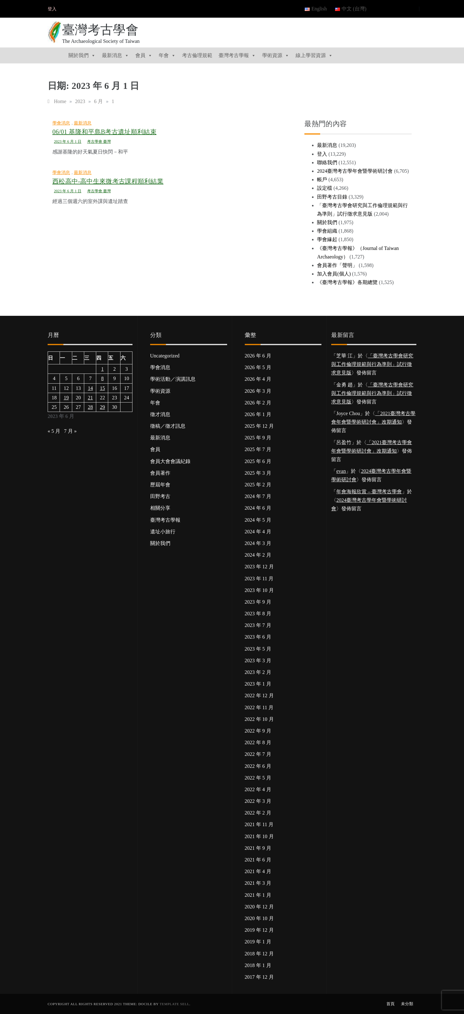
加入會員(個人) (334, 273)
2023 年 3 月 (258, 660)
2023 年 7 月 (258, 625)
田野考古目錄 (332, 197)
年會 (167, 55)
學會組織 (327, 231)
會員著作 (160, 473)
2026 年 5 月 (258, 367)
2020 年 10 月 (259, 918)
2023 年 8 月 (258, 613)
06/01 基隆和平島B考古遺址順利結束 (104, 131)
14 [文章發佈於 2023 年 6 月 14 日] (90, 388)
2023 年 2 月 (258, 672)
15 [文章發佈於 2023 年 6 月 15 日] (102, 388)
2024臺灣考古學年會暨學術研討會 (355, 171)
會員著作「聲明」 (337, 265)
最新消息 (115, 55)
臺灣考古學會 (100, 30)
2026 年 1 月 (258, 414)
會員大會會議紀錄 (170, 461)
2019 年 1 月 (258, 941)
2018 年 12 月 (259, 953)
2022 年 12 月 (259, 695)
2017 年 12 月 (259, 977)
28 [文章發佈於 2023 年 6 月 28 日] (90, 407)
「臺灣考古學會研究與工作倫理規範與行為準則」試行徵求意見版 (372, 364)
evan (341, 471)
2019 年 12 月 (259, 930)
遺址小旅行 (162, 531)
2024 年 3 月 (258, 543)
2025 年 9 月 (258, 437)
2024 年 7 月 (258, 496)
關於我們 (82, 55)
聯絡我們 (327, 162)
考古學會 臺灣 (99, 141)
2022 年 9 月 (258, 730)
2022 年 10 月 (259, 719)
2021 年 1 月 (258, 895)
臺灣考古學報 (237, 55)
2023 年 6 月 (258, 637)
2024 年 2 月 (258, 555)
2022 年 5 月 (258, 777)
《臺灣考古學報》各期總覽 (347, 282)
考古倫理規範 (197, 55)
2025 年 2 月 (258, 484)
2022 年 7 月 (258, 754)
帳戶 (322, 179)
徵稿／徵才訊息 (167, 426)
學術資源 (275, 55)
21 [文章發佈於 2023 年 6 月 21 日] (90, 397)
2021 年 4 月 (258, 871)
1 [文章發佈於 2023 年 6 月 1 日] (102, 369)
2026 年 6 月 (258, 355)
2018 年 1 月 (258, 965)
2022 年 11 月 (259, 707)
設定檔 (324, 188)
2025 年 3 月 (258, 473)
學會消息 (61, 123)
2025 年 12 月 (259, 426)
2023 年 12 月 (259, 566)
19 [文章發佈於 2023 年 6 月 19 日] (66, 397)
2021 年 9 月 (258, 848)
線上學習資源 (314, 55)
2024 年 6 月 (258, 508)
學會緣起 (327, 239)
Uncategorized (164, 355)
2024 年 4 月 (258, 531)
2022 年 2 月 (258, 812)
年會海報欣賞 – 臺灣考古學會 (369, 491)
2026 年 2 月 (258, 402)
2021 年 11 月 (259, 824)
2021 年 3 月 (258, 883)
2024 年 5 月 (258, 520)
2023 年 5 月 (258, 649)
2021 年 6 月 (258, 859)
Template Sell (174, 1004)
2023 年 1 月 (258, 684)
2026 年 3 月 (258, 391)
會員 (143, 55)
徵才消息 (160, 414)
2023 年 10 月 (259, 590)
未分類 (407, 1003)
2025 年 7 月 (258, 449)
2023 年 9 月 (258, 602)
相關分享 (160, 508)
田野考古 (160, 496)
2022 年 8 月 (258, 742)
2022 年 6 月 (258, 766)
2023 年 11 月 (259, 578)
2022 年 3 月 (258, 801)
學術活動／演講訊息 (173, 379)
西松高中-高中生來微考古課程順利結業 (107, 181)
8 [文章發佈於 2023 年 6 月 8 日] (102, 378)
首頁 (390, 1003)
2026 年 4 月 (258, 379)
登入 (52, 9)
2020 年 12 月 (259, 906)
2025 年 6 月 (258, 461)
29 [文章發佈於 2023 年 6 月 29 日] (102, 407)
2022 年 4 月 (258, 789)
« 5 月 (54, 431)
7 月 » (70, 431)
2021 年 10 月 (259, 836)
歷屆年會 (160, 484)
